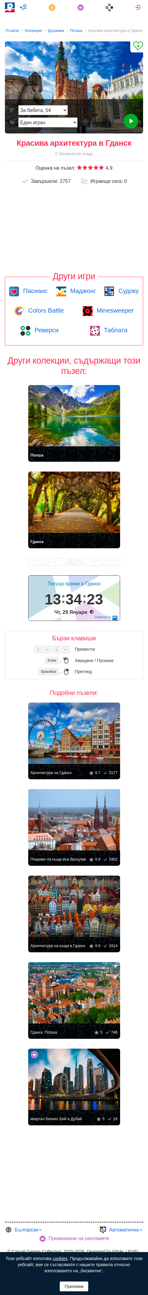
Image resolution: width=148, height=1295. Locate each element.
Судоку (128, 290)
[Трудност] (43, 110)
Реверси (46, 330)
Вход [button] (138, 7)
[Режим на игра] (47, 122)
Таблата (114, 330)
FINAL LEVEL (125, 1251)
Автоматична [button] (124, 1229)
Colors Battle (45, 310)
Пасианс (34, 290)
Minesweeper (114, 310)
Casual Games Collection (36, 1251)
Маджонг (82, 290)
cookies (60, 1258)
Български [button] (26, 1229)
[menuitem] (24, 7)
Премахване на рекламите (79, 1238)
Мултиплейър (24, 7)
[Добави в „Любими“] (136, 46)
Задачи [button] (52, 7)
